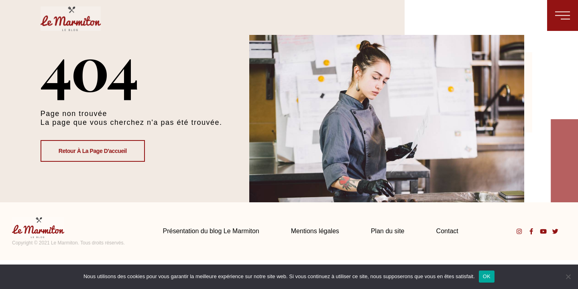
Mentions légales (315, 231)
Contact (447, 231)
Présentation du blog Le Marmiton (211, 231)
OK (486, 276)
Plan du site (388, 231)
